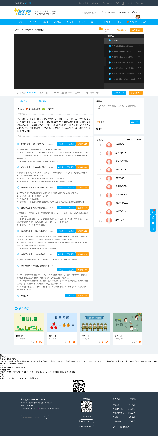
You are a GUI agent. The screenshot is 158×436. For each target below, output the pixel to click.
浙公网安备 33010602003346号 (48, 408)
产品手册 (131, 421)
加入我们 (131, 409)
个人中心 (139, 13)
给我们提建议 (123, 427)
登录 (80, 3)
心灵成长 (144, 22)
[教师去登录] (28, 3)
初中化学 (82, 22)
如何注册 (116, 405)
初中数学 (32, 22)
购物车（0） (96, 3)
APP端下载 (128, 3)
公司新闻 (131, 417)
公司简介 (131, 405)
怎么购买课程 (118, 409)
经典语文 (45, 22)
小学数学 (107, 22)
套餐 (119, 22)
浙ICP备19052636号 (27, 405)
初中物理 (70, 22)
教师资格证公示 (118, 413)
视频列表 (43, 101)
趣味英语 (57, 22)
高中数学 (94, 22)
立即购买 (136, 30)
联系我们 (131, 413)
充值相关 (116, 417)
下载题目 (70, 144)
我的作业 (125, 13)
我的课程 (111, 13)
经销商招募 (139, 3)
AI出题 (60, 144)
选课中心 (17, 30)
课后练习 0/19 (119, 93)
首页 (20, 22)
